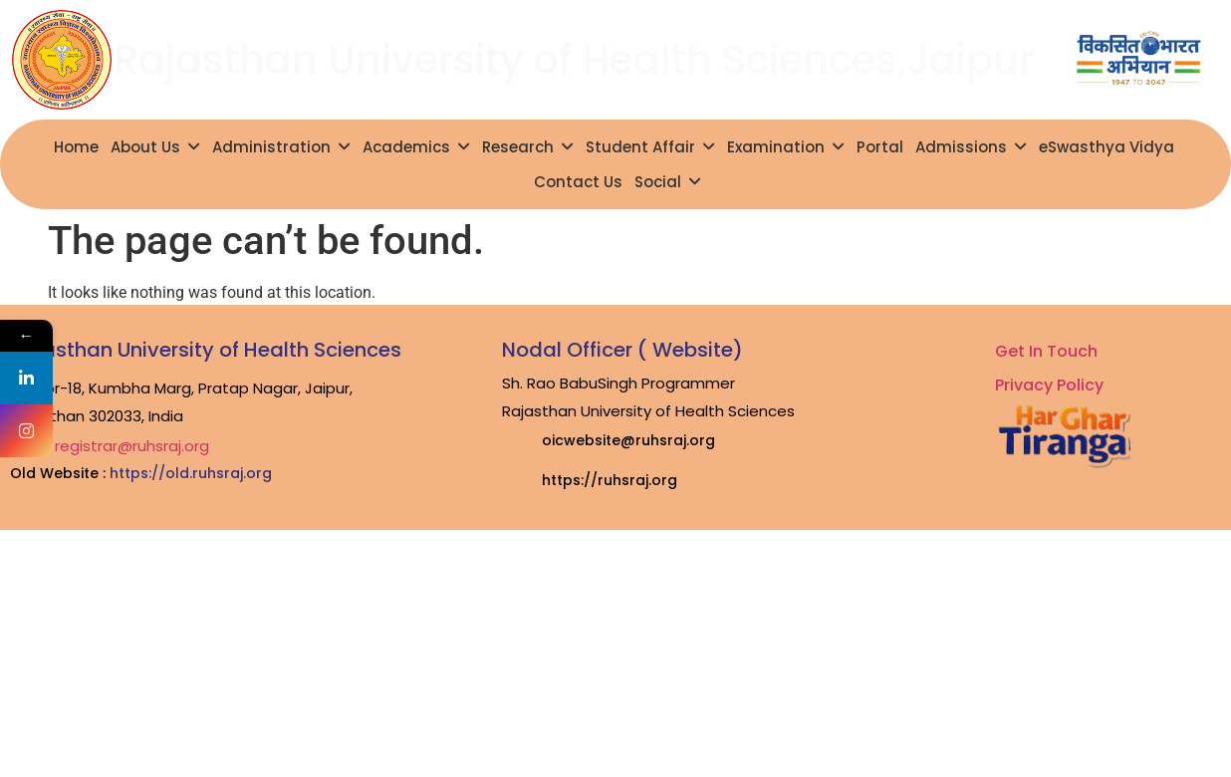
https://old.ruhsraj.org (191, 473)
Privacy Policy (1049, 385)
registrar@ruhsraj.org (132, 445)
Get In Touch (1046, 351)
